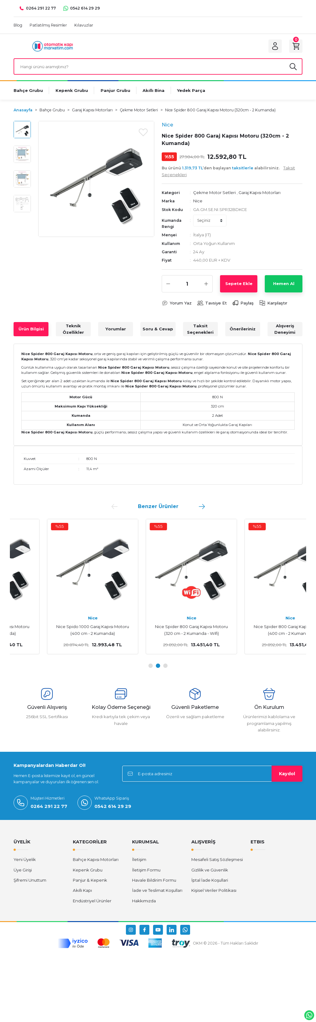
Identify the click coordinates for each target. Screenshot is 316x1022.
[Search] (158, 67)
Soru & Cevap (158, 329)
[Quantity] (187, 284)
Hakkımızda (144, 901)
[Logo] (53, 46)
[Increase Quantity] (206, 284)
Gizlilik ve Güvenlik (209, 870)
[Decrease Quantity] (168, 284)
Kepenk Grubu (87, 870)
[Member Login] (274, 46)
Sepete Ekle (238, 284)
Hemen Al (283, 284)
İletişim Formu (146, 870)
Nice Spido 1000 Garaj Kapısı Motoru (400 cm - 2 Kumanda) (158, 630)
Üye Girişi (23, 870)
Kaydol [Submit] (287, 774)
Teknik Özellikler (73, 329)
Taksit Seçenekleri (200, 329)
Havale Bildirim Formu (154, 880)
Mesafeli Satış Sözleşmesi (217, 860)
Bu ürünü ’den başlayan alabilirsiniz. (228, 171)
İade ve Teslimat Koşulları (157, 890)
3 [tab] (165, 666)
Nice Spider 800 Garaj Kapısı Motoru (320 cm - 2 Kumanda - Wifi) (256, 630)
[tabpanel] (59, 587)
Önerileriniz (243, 329)
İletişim (139, 860)
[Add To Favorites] (143, 132)
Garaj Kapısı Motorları (260, 193)
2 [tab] (158, 666)
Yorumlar (116, 329)
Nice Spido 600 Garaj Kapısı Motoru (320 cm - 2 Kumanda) (59, 630)
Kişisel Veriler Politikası (213, 890)
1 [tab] (150, 666)
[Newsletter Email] (212, 774)
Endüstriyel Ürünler (92, 901)
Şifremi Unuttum (30, 880)
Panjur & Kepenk (90, 880)
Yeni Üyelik (25, 860)
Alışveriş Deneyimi (284, 329)
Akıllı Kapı (82, 890)
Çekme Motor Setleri (214, 193)
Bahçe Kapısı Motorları (95, 860)
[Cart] (295, 46)
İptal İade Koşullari (209, 880)
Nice (197, 201)
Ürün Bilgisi (31, 329)
